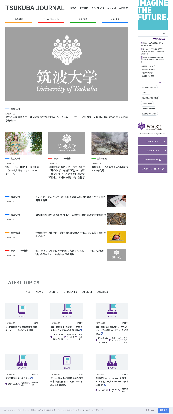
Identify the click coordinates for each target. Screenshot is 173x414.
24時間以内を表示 (148, 69)
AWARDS (123, 8)
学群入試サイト (152, 141)
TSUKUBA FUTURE (149, 87)
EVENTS (84, 8)
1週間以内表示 (147, 73)
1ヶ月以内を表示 (148, 76)
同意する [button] (163, 410)
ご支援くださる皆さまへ (151, 168)
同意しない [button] (150, 410)
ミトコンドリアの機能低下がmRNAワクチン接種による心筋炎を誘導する (152, 51)
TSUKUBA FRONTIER (150, 98)
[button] (108, 410)
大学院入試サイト (152, 150)
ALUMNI (111, 8)
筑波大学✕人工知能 (149, 113)
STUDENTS (98, 8)
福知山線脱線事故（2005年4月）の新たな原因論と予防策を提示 (152, 59)
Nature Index (147, 103)
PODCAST (146, 92)
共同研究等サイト (151, 159)
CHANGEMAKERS (148, 108)
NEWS (73, 8)
